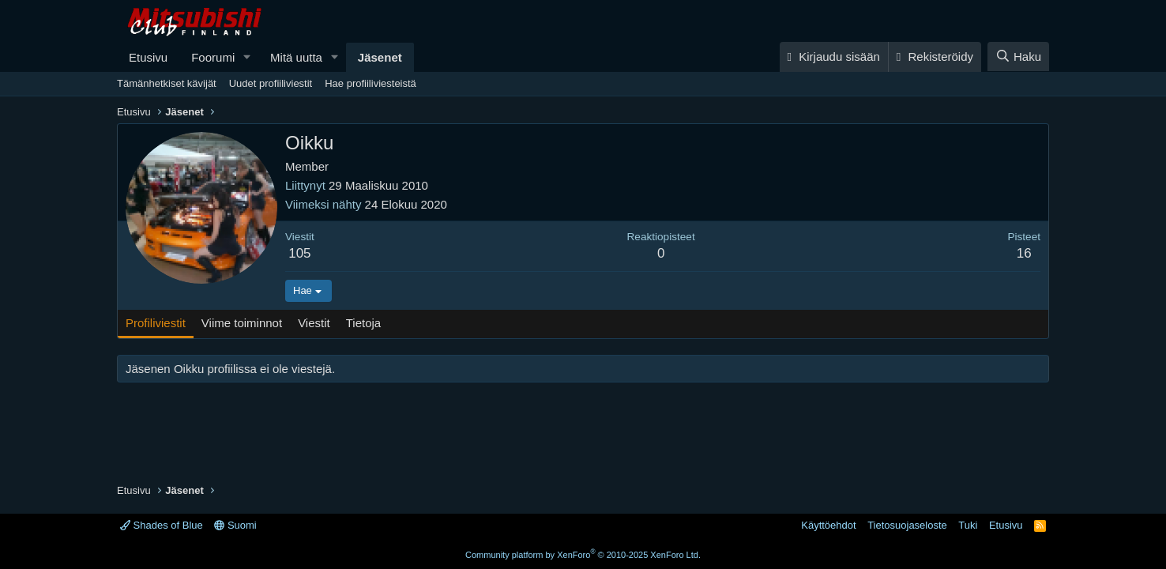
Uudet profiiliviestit (271, 83)
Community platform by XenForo (583, 555)
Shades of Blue (161, 525)
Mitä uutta (296, 57)
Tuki (967, 525)
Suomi (235, 525)
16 (1024, 253)
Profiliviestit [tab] (156, 323)
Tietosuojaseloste (907, 525)
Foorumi (213, 57)
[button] (247, 57)
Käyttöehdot (828, 525)
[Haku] (1018, 56)
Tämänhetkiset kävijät (166, 83)
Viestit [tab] (314, 323)
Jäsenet (380, 57)
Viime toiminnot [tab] (241, 323)
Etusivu (148, 57)
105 (299, 253)
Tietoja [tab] (363, 323)
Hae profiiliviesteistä (370, 83)
